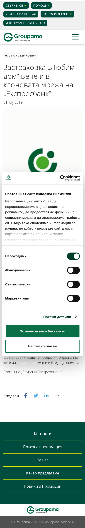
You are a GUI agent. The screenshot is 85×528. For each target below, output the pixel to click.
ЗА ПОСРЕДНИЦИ (55, 14)
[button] (26, 395)
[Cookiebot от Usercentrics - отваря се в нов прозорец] (60, 178)
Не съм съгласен (42, 346)
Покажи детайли (57, 317)
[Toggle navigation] (75, 37)
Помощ (39, 5)
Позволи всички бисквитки (42, 331)
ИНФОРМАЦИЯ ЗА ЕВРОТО (25, 23)
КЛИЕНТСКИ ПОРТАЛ (21, 14)
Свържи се (14, 5)
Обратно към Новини (20, 55)
